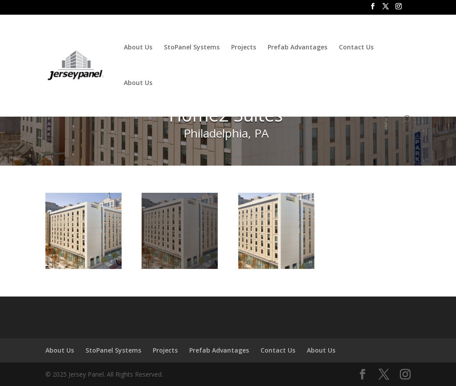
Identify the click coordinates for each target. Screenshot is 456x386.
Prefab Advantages (297, 47)
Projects (243, 47)
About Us (138, 47)
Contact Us (356, 47)
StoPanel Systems (192, 47)
